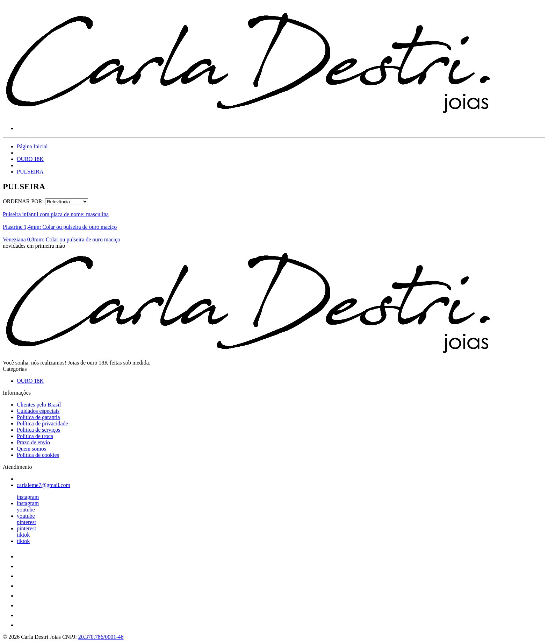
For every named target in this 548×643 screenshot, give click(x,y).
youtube (26, 510)
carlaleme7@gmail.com (43, 485)
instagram (28, 497)
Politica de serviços (38, 430)
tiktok (23, 535)
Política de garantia (38, 417)
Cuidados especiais (38, 411)
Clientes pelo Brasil (39, 405)
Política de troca (35, 436)
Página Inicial (32, 146)
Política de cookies (38, 455)
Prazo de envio (33, 442)
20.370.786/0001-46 (101, 637)
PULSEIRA (30, 172)
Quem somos (31, 449)
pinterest (26, 522)
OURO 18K (30, 159)
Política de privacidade (42, 423)
